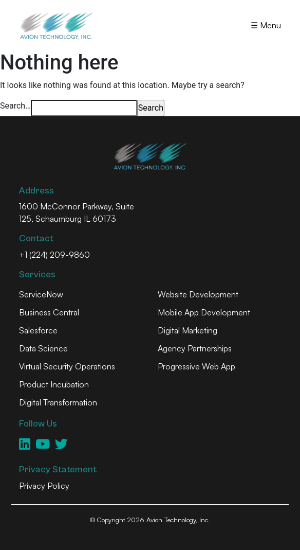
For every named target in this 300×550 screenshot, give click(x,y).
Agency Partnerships (195, 348)
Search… (15, 106)
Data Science (43, 348)
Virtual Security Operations (67, 366)
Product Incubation (54, 384)
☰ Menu (266, 25)
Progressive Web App (196, 366)
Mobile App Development (204, 312)
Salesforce (38, 330)
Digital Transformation (58, 402)
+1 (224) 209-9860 (54, 255)
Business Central (49, 312)
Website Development (198, 294)
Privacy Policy (44, 486)
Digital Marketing (187, 330)
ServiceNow (41, 294)
